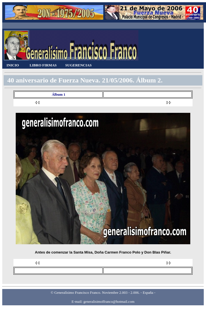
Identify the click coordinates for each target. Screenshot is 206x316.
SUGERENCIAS (78, 65)
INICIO (12, 65)
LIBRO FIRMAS (42, 65)
